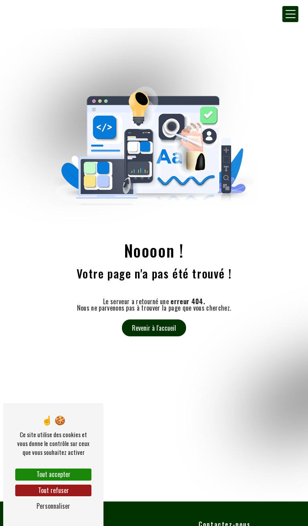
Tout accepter (53, 474)
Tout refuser (53, 490)
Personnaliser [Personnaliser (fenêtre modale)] (53, 506)
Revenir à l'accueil (154, 328)
